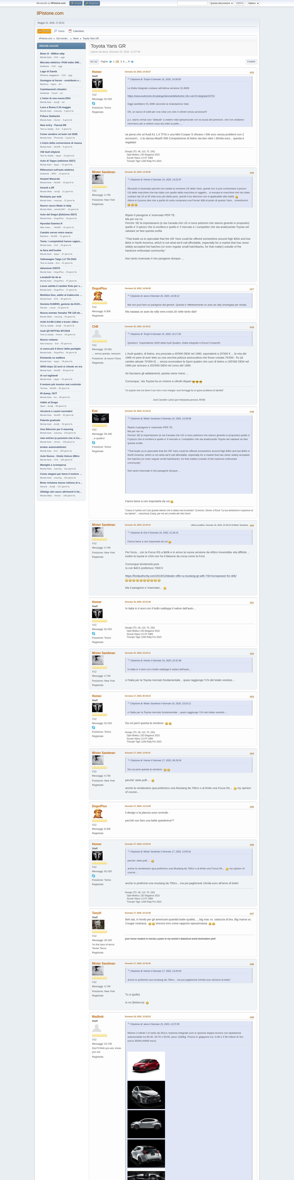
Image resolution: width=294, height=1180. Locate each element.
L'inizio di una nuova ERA (55, 98)
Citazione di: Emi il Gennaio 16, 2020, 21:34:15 (154, 532)
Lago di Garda (48, 71)
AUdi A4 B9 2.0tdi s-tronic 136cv (59, 321)
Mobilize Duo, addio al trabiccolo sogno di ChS (61, 295)
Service (43, 308)
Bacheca (44, 84)
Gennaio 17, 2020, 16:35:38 (138, 963)
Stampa (251, 62)
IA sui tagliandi (49, 375)
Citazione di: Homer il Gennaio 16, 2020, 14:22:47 (155, 179)
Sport (42, 406)
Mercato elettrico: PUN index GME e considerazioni (61, 62)
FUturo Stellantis (50, 116)
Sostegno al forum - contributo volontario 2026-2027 (61, 80)
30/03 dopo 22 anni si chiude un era (61, 366)
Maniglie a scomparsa (53, 464)
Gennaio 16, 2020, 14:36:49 (138, 288)
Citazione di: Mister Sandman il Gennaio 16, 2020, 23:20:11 (160, 703)
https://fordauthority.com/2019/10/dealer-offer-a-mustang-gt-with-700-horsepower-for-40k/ (180, 575)
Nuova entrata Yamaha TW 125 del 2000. (61, 312)
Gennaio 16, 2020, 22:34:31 (138, 525)
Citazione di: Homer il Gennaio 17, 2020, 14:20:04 (155, 971)
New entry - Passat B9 (53, 125)
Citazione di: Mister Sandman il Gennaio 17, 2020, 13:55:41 (160, 851)
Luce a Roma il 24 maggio (55, 107)
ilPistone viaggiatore (49, 75)
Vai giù (94, 62)
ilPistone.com (50, 13)
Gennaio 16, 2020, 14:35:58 (138, 172)
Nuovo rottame (49, 339)
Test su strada (46, 129)
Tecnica (43, 388)
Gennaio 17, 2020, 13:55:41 (138, 753)
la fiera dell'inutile (50, 250)
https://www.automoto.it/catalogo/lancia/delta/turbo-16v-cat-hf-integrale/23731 (171, 96)
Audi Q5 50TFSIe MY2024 (55, 330)
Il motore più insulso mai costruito (60, 384)
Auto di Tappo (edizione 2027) (57, 160)
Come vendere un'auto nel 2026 (58, 134)
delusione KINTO (50, 268)
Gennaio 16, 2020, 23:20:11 (138, 653)
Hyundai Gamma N (51, 223)
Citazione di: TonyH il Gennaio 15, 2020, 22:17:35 (155, 334)
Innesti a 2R (47, 187)
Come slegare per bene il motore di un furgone (61, 473)
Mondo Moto (46, 191)
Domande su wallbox (52, 357)
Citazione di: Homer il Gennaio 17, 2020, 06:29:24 (155, 760)
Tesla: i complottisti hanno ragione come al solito (61, 241)
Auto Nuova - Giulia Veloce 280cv (60, 456)
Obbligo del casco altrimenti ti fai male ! (61, 491)
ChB (95, 326)
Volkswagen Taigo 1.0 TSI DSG (58, 259)
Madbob (98, 1016)
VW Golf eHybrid (50, 152)
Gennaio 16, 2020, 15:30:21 (138, 326)
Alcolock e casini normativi (56, 411)
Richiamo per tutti (50, 196)
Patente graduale (50, 420)
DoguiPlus (99, 288)
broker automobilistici (53, 447)
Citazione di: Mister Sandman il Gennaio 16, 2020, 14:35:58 (160, 418)
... (126, 61)
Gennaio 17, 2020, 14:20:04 (138, 844)
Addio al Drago (49, 402)
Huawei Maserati (50, 178)
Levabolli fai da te (50, 277)
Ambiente (44, 66)
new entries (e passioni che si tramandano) (61, 438)
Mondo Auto (45, 57)
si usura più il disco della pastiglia (60, 348)
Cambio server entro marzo (56, 232)
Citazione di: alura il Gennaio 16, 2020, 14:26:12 (154, 296)
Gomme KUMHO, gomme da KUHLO (61, 304)
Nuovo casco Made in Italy (55, 205)
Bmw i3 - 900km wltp (52, 53)
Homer (97, 71)
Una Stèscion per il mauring (56, 429)
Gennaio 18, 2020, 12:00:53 (138, 1016)
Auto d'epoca (46, 343)
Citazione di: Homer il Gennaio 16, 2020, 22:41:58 (155, 660)
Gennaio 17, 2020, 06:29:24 (138, 696)
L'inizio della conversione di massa (61, 143)
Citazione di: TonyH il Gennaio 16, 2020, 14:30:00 (155, 79)
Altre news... (46, 227)
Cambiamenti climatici (53, 89)
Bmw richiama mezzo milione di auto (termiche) (61, 482)
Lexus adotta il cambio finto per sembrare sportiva (61, 286)
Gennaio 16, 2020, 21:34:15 (138, 411)
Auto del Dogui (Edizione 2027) (58, 214)
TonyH (96, 913)
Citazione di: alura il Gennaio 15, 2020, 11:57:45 (154, 1024)
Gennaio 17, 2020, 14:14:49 (138, 806)
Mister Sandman (103, 172)
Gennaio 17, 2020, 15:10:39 (138, 913)
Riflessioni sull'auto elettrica (57, 169)
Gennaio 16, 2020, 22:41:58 (138, 602)
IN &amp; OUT (48, 393)
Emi (95, 411)
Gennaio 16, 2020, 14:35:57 (138, 72)
